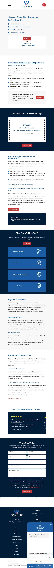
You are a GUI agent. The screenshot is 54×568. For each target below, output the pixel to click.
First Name (11, 451)
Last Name (30, 451)
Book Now (27, 39)
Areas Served (16, 542)
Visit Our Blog (13, 209)
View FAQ (40, 97)
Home (16, 531)
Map (37, 516)
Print (32, 133)
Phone (10, 456)
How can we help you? (14, 470)
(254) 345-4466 (27, 45)
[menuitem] (10, 565)
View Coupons (27, 145)
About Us (16, 534)
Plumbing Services (17, 536)
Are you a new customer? (14, 465)
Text (22, 133)
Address (10, 461)
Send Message (27, 491)
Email (26, 133)
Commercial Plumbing (17, 539)
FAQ (17, 548)
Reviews (17, 545)
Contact (16, 554)
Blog (16, 551)
